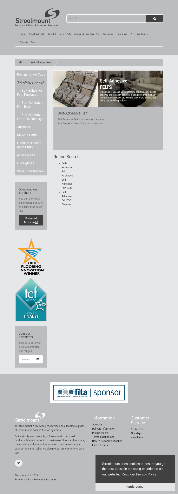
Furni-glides (122, 34)
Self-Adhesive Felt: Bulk (67, 183)
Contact (34, 42)
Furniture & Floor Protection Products (37, 17)
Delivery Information (103, 428)
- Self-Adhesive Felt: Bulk (29, 105)
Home (22, 34)
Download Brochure (31, 220)
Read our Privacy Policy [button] (139, 474)
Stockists (24, 42)
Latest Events (100, 445)
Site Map (135, 433)
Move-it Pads (65, 34)
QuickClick (68, 123)
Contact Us (137, 429)
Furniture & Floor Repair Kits (86, 34)
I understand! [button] (135, 486)
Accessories (108, 34)
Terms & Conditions (103, 437)
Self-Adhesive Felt (36, 34)
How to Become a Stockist (107, 441)
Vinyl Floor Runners (139, 34)
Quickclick (52, 34)
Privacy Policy (100, 432)
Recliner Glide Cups (31, 74)
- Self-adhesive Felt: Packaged (29, 93)
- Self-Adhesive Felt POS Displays (30, 117)
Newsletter (137, 437)
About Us (97, 424)
